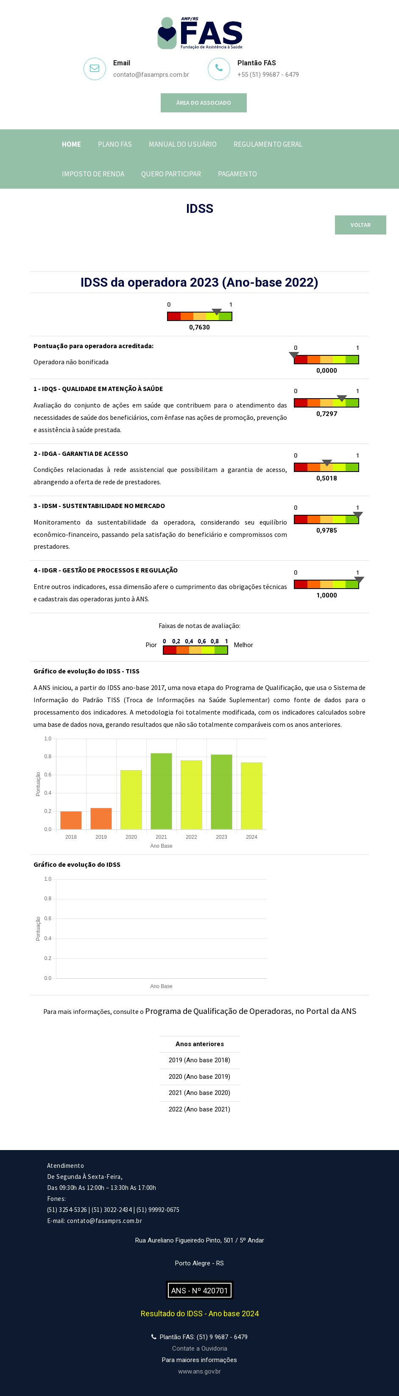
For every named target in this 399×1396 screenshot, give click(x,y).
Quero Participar (171, 174)
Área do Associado (203, 102)
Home (71, 144)
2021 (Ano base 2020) (199, 1093)
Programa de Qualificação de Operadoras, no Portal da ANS (250, 1010)
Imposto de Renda (93, 174)
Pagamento (237, 174)
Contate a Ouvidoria (199, 1348)
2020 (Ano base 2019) (199, 1077)
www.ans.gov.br (199, 1371)
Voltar (361, 225)
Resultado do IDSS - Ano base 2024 (200, 1313)
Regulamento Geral (268, 144)
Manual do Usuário (183, 144)
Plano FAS (115, 144)
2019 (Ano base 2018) (199, 1060)
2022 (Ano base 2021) (199, 1109)
